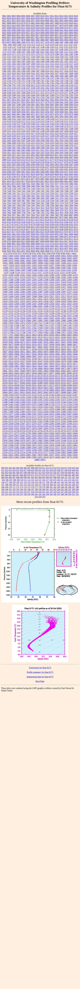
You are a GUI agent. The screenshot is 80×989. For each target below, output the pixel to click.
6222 (4, 162)
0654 (38, 33)
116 (43, 480)
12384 (75, 277)
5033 (28, 109)
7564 (38, 203)
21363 (63, 397)
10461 (11, 258)
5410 (33, 150)
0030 (38, 18)
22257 (75, 419)
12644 (16, 304)
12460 (5, 289)
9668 (47, 251)
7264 (47, 196)
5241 (66, 136)
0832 (61, 35)
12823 (51, 318)
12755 (22, 313)
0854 (47, 37)
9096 (33, 244)
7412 (57, 198)
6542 (71, 172)
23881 (46, 455)
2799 (71, 97)
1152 (61, 47)
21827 (51, 407)
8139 (76, 220)
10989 (69, 260)
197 (32, 489)
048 (25, 473)
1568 (23, 69)
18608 (69, 344)
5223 (57, 133)
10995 (22, 263)
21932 (40, 412)
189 (3, 489)
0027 (23, 18)
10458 (75, 256)
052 (40, 473)
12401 (57, 280)
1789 (4, 85)
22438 (5, 424)
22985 (28, 438)
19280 (63, 359)
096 (47, 477)
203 (55, 489)
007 (29, 468)
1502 (14, 64)
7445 (9, 200)
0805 (76, 33)
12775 (5, 316)
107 (10, 480)
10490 (57, 258)
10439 (34, 256)
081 (69, 475)
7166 (28, 191)
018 (69, 468)
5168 (57, 126)
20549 (28, 385)
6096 (66, 157)
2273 (47, 93)
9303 (66, 246)
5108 (47, 119)
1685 (66, 76)
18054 (57, 335)
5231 (18, 136)
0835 (76, 35)
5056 (47, 112)
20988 (63, 392)
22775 (16, 433)
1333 (76, 57)
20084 (57, 373)
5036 (42, 109)
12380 (51, 277)
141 (58, 482)
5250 (33, 138)
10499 (5, 260)
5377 (76, 145)
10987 (57, 260)
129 (14, 482)
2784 (4, 97)
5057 (52, 112)
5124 (37, 121)
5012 (9, 107)
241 (36, 494)
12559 (57, 294)
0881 (33, 40)
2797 (61, 97)
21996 (28, 414)
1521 (14, 66)
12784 (51, 316)
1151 (56, 47)
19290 (69, 359)
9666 (42, 251)
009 (36, 468)
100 (62, 477)
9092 (18, 244)
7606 (4, 208)
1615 (52, 71)
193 (17, 489)
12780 (28, 316)
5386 (33, 148)
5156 (76, 124)
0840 (18, 37)
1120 (56, 45)
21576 (75, 402)
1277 (42, 54)
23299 (46, 443)
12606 (22, 296)
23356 (75, 443)
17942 (75, 332)
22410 (75, 421)
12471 (34, 289)
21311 (45, 397)
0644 (76, 30)
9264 (76, 244)
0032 (47, 18)
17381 (11, 328)
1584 (23, 71)
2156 (23, 88)
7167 (33, 191)
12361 (22, 275)
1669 (76, 73)
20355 (75, 380)
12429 (34, 284)
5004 (47, 105)
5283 (9, 141)
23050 (69, 438)
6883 (52, 179)
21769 (69, 404)
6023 (14, 157)
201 (47, 489)
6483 (38, 172)
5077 (61, 114)
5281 (76, 138)
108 (14, 480)
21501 (28, 402)
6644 (76, 174)
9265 (4, 246)
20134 (40, 376)
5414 (52, 150)
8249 (66, 229)
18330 (69, 340)
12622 (40, 299)
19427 (22, 364)
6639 (52, 174)
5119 (14, 121)
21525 (46, 402)
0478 (61, 25)
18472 (11, 344)
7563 (33, 203)
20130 (28, 376)
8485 (28, 239)
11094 (11, 270)
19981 (40, 371)
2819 (38, 100)
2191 (14, 93)
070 (29, 475)
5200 (52, 131)
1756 (18, 81)
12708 (75, 306)
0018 (76, 16)
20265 (5, 380)
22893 (22, 436)
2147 (57, 85)
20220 (46, 378)
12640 (69, 301)
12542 (11, 294)
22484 (46, 424)
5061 (66, 112)
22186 (75, 416)
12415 (45, 282)
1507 (28, 64)
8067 (57, 217)
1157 (9, 49)
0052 (9, 21)
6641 (61, 174)
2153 (9, 88)
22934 (46, 436)
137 (43, 482)
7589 (18, 205)
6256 (47, 162)
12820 (34, 318)
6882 (47, 179)
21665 (16, 404)
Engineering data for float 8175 (40, 677)
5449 (4, 155)
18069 (75, 335)
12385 (5, 280)
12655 (5, 306)
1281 (61, 54)
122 (65, 480)
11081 (28, 268)
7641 (76, 208)
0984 (14, 42)
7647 (9, 210)
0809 (9, 35)
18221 (75, 337)
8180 (38, 224)
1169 (66, 49)
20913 (16, 392)
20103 (75, 373)
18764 (22, 349)
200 (43, 489)
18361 (11, 342)
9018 (71, 241)
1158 (14, 49)
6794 (4, 179)
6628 (4, 174)
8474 (71, 236)
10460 (5, 258)
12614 (69, 296)
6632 (23, 174)
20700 (28, 390)
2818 (33, 100)
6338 (52, 167)
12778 (16, 316)
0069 (14, 23)
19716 (75, 366)
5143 (47, 124)
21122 (34, 395)
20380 (22, 383)
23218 (28, 443)
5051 (28, 112)
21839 (75, 407)
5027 (76, 107)
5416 (61, 150)
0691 (57, 33)
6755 (57, 176)
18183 (69, 337)
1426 (38, 61)
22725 (11, 431)
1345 (52, 59)
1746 (47, 78)
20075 (46, 373)
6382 (57, 169)
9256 (61, 244)
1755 (14, 81)
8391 (38, 234)
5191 (9, 131)
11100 (40, 270)
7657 (28, 210)
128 (10, 482)
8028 (18, 217)
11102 (51, 270)
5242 (71, 136)
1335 (9, 59)
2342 (23, 95)
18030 (40, 335)
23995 (34, 457)
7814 (57, 212)
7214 (33, 193)
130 (17, 482)
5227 (76, 133)
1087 (61, 42)
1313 (9, 57)
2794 (47, 97)
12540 (75, 292)
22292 (40, 421)
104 (77, 477)
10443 (46, 256)
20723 (40, 390)
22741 (34, 431)
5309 (14, 143)
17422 (34, 328)
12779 (22, 316)
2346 (42, 95)
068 (21, 475)
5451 (14, 155)
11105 (68, 270)
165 (69, 485)
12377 (34, 277)
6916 (18, 181)
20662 (11, 390)
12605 (16, 296)
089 (21, 477)
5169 (61, 126)
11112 (28, 272)
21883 (63, 409)
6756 (61, 176)
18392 (46, 342)
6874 (28, 179)
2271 (38, 93)
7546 (61, 200)
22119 (28, 416)
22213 (22, 419)
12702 (63, 306)
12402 (63, 280)
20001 (57, 371)
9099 (38, 244)
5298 (38, 141)
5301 (52, 141)
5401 (14, 150)
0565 (42, 28)
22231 (40, 419)
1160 (23, 49)
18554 (34, 344)
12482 (16, 292)
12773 (69, 313)
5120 (18, 121)
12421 (5, 284)
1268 (4, 54)
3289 (23, 105)
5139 (28, 124)
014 (54, 468)
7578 (71, 203)
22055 (51, 414)
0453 (23, 25)
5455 (28, 155)
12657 (16, 306)
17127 (40, 323)
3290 (28, 105)
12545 (22, 294)
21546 (63, 402)
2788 (23, 97)
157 (40, 485)
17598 (57, 330)
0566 (47, 28)
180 (47, 487)
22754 (57, 431)
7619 (52, 208)
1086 (57, 42)
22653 (16, 428)
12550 (34, 294)
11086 (51, 268)
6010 (52, 155)
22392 (63, 421)
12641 (75, 301)
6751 (37, 176)
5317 (42, 143)
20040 (5, 373)
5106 (38, 119)
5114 (71, 119)
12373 (16, 277)
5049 (18, 112)
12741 (34, 311)
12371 (5, 277)
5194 (23, 131)
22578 (51, 426)
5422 (14, 153)
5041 (66, 109)
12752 (11, 313)
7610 (18, 208)
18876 (46, 352)
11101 (46, 270)
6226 (23, 162)
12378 (40, 277)
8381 (9, 234)
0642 (66, 30)
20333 (51, 380)
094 (40, 477)
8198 (18, 227)
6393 (76, 169)
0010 (42, 16)
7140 (23, 188)
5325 (4, 145)
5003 (42, 105)
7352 (66, 196)
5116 (4, 121)
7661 (38, 210)
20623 (46, 388)
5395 (61, 148)
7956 (42, 215)
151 (17, 485)
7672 (66, 210)
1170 (70, 49)
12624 (51, 299)
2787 (18, 97)
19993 (46, 371)
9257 (66, 244)
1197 (23, 52)
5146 (61, 124)
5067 (18, 114)
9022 (76, 241)
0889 (57, 40)
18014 (28, 335)
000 (3, 468)
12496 (57, 292)
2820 (42, 100)
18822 (75, 349)
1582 (14, 71)
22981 (22, 438)
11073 (11, 268)
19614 (28, 366)
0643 (71, 30)
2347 (47, 95)
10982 (28, 260)
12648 (40, 304)
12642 (5, 304)
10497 (75, 258)
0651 (28, 33)
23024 (40, 438)
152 (21, 485)
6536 (61, 172)
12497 (63, 292)
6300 (38, 165)
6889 (76, 179)
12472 (40, 289)
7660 (33, 210)
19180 (22, 359)
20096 (69, 373)
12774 (75, 313)
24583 (57, 457)
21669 (22, 404)
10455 (63, 256)
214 (17, 492)
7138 (14, 188)
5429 (38, 153)
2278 (71, 93)
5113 (66, 119)
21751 (57, 404)
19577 (75, 364)
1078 (47, 42)
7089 (33, 186)
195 (25, 489)
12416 (51, 282)
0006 (28, 16)
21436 (34, 400)
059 (66, 473)
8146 (23, 222)
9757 (20, 253)
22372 (57, 421)
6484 (42, 172)
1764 (57, 81)
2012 (33, 85)
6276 (57, 162)
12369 (69, 275)
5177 (23, 129)
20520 (57, 383)
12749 (69, 311)
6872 (18, 179)
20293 (34, 380)
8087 (4, 220)
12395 (34, 280)
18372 (22, 342)
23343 (69, 443)
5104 (28, 119)
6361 (38, 169)
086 (10, 477)
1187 (14, 52)
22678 (34, 428)
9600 (37, 248)
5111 (57, 119)
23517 (57, 448)
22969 (75, 436)
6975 (14, 184)
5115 (75, 119)
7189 (4, 193)
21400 (11, 400)
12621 (34, 299)
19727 (11, 368)
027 (25, 470)
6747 (18, 176)
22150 (40, 416)
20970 (51, 392)
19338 (28, 361)
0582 (4, 30)
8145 (18, 222)
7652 (23, 210)
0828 (42, 35)
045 (14, 473)
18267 (16, 340)
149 (10, 485)
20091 (63, 373)
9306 (4, 248)
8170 (76, 222)
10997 (34, 263)
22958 (69, 436)
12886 (63, 320)
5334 (47, 145)
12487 (40, 292)
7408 (52, 198)
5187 (66, 129)
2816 (23, 100)
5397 (71, 148)
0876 (14, 40)
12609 (40, 296)
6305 (61, 165)
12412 (34, 282)
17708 (11, 332)
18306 (40, 340)
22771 (11, 433)
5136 (14, 124)
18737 (69, 347)
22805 (40, 433)
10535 (11, 260)
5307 (4, 143)
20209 (40, 378)
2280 (4, 95)
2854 (57, 100)
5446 (66, 153)
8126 (47, 220)
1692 (18, 78)
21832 (57, 407)
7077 (57, 184)
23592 (28, 450)
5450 (9, 155)
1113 (24, 45)
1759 (33, 81)
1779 (33, 83)
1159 (19, 49)
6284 (18, 165)
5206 (57, 131)
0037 (66, 18)
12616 (5, 299)
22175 (63, 416)
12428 (28, 284)
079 (62, 475)
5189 (76, 129)
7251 (76, 193)
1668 (71, 73)
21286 (16, 397)
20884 (5, 392)
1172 (4, 52)
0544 (28, 28)
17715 (16, 332)
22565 (46, 426)
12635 (40, 301)
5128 (57, 121)
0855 (52, 37)
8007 (71, 215)
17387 (16, 328)
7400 (38, 198)
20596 (5, 388)
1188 (18, 52)
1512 (47, 64)
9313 (18, 248)
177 (36, 487)
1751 (71, 78)
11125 (62, 272)
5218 (37, 133)
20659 (5, 390)
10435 (16, 256)
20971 (57, 392)
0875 (9, 40)
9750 (76, 251)
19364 (57, 361)
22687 (40, 428)
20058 (34, 373)
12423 (11, 284)
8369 (57, 232)
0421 (76, 23)
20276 (22, 380)
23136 (75, 440)
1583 (18, 71)
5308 (9, 143)
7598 (47, 205)
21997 (34, 414)
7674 (71, 210)
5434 (47, 153)
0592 (28, 30)
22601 (63, 426)
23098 (51, 440)
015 (58, 468)
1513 (52, 64)
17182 (69, 323)
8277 (14, 232)
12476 (57, 289)
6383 (61, 169)
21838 (69, 407)
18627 (75, 344)
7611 (23, 208)
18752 (5, 349)
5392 (57, 148)
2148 (61, 85)
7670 (61, 210)
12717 (34, 308)
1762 (47, 81)
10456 (69, 256)
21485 (75, 400)
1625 (18, 73)
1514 (57, 64)
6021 (4, 157)
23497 (40, 448)
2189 (4, 93)
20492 (46, 383)
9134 (52, 244)
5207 (61, 131)
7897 (23, 215)
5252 (42, 138)
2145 (47, 85)
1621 (76, 71)
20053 (22, 373)
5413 (47, 150)
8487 (38, 239)
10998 (40, 263)
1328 (71, 57)
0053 (14, 21)
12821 (40, 318)
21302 (40, 397)
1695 (33, 78)
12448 (11, 287)
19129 (63, 356)
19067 (5, 356)
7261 (33, 196)
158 (43, 485)
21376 (69, 397)
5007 (61, 105)
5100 (9, 119)
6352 (71, 167)
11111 (23, 272)
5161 (23, 126)
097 (51, 477)
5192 (14, 131)
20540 (16, 385)
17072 (22, 323)
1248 (75, 52)
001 (6, 468)
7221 (57, 193)
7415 (61, 198)
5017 (33, 107)
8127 (52, 220)
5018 (37, 107)
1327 (66, 57)
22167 (51, 416)
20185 (28, 378)
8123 (37, 220)
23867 (34, 455)
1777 (23, 83)
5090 (47, 117)
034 (51, 470)
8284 (28, 232)
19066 (75, 354)
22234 (46, 419)
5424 (23, 153)
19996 (51, 371)
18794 (40, 349)
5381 (14, 148)
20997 (75, 392)
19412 (16, 364)
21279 (5, 397)
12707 (69, 306)
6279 (71, 162)
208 (73, 489)
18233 (5, 340)
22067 (69, 414)
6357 (18, 169)
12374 (22, 277)
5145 (57, 124)
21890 (75, 409)
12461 (11, 289)
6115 (28, 160)
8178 (28, 224)
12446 (75, 284)
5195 (28, 131)
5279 (66, 138)
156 (36, 485)
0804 (71, 33)
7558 (23, 203)
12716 (28, 308)
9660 (33, 251)
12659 (28, 306)
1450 (57, 61)
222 (47, 492)
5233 (28, 136)
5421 (9, 153)
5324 (76, 143)
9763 (44, 253)
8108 (18, 220)
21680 (40, 404)
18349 (5, 342)
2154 (14, 88)
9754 (10, 253)
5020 (47, 107)
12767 (46, 313)
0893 (61, 40)
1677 (33, 76)
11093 (5, 270)
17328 (57, 325)
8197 (14, 227)
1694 (28, 78)
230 (73, 492)
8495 (42, 239)
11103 (57, 270)
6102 (14, 160)
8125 (42, 220)
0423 (9, 25)
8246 (61, 229)
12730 (5, 311)
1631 (33, 73)
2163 (52, 88)
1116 (38, 45)
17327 (51, 325)
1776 (18, 83)
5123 (33, 121)
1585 (28, 71)
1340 (33, 59)
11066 (5, 268)
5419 (76, 150)
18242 (11, 340)
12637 (51, 301)
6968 (76, 181)
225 (58, 492)
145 (73, 482)
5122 (28, 121)
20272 (16, 380)
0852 (38, 37)
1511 (42, 64)
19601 (16, 366)
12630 (11, 301)
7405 (47, 198)
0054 (18, 21)
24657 (63, 457)
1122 (66, 45)
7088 (28, 186)
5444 (57, 153)
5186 (61, 129)
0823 (28, 35)
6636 (38, 174)
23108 (63, 440)
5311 (23, 143)
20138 (63, 376)
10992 (11, 263)
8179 (33, 224)
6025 (23, 157)
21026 (5, 395)
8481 (14, 239)
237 (21, 494)
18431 (63, 342)
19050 (51, 354)
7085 (18, 186)
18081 (5, 337)
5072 (38, 114)
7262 (38, 196)
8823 (23, 241)
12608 (34, 296)
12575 (69, 294)
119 (54, 480)
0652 (33, 33)
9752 (5, 253)
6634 (33, 174)
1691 (14, 78)
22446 (16, 424)
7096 (52, 186)
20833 (63, 390)
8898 (42, 241)
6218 (66, 160)
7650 (18, 210)
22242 (51, 419)
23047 (57, 438)
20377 (16, 383)
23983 (28, 457)
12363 (34, 275)
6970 (4, 184)
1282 (66, 54)
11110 (17, 272)
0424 (14, 25)
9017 (66, 241)
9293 (38, 246)
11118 (45, 272)
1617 (61, 71)
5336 (52, 145)
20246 (69, 378)
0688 (42, 33)
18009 (16, 335)
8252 (71, 229)
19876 (75, 368)
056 (55, 473)
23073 (34, 440)
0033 (52, 18)
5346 (66, 145)
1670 (4, 76)
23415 (40, 445)
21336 (51, 397)
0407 (52, 23)
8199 (23, 227)
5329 (23, 145)
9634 (61, 248)
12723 (45, 308)
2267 (18, 93)
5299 (42, 141)
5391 (52, 148)
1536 (57, 66)
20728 (46, 390)
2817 (28, 100)
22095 (16, 416)
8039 (23, 217)
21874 (46, 409)
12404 (69, 280)
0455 (33, 25)
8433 (9, 236)
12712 (16, 308)
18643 (11, 347)
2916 (14, 102)
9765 (53, 253)
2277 (66, 93)
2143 (38, 85)
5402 (18, 150)
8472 (66, 236)
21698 (46, 404)
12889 (75, 320)
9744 (66, 251)
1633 (42, 73)
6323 (18, 167)
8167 (71, 222)
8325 (42, 232)
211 (6, 492)
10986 (51, 260)
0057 (33, 21)
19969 (22, 371)
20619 (34, 388)
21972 (75, 412)
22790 (28, 433)
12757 (28, 313)
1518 (76, 64)
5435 (52, 153)
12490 (46, 292)
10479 (40, 258)
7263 (42, 196)
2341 (18, 95)
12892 (5, 323)
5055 (42, 112)
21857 (22, 409)
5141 (38, 124)
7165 (23, 191)
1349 (71, 59)
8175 (18, 224)
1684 (61, 76)
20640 (69, 388)
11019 (17, 265)
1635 (52, 73)
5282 (4, 141)
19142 (75, 356)
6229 (38, 162)
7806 (52, 212)
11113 (34, 272)
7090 (38, 186)
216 (25, 492)
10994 (17, 263)
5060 (61, 112)
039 (69, 470)
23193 (22, 443)
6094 (57, 157)
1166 (52, 49)
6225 (18, 162)
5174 (9, 129)
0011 (47, 16)
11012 (69, 263)
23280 (34, 443)
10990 (75, 260)
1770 (9, 83)
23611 (63, 450)
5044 (71, 109)
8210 (71, 227)
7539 (52, 200)
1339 (28, 59)
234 (10, 494)
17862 (46, 332)
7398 (33, 198)
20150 (5, 378)
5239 (57, 136)
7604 (71, 205)
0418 (61, 23)
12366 (51, 275)
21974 (5, 414)
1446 (42, 61)
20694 (22, 390)
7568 (47, 203)
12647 (34, 304)
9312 (14, 248)
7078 (61, 184)
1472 (76, 61)
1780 (38, 83)
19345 (34, 361)
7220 (52, 193)
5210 (76, 131)
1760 (38, 81)
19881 (5, 371)
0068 (9, 23)
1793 (18, 85)
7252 (4, 196)
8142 (4, 222)
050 (32, 473)
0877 (18, 40)
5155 (71, 124)
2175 (33, 90)
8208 (61, 227)
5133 (76, 121)
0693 (66, 33)
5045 (76, 109)
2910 (61, 100)
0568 (57, 28)
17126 (34, 323)
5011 (4, 107)
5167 (52, 126)
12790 (5, 318)
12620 (28, 299)
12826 (69, 318)
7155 (61, 188)
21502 (34, 402)
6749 (28, 176)
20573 (51, 385)
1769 (4, 83)
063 (3, 475)
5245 (9, 138)
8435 (14, 236)
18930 (69, 352)
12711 (10, 308)
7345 (57, 196)
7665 (47, 210)
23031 (46, 438)
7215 (37, 193)
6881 (42, 179)
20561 (34, 385)
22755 (63, 431)
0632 (47, 30)
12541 (5, 294)
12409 (16, 282)
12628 (75, 299)
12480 (5, 292)
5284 (14, 141)
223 (51, 492)
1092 (10, 45)
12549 (28, 294)
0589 (18, 30)
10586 (16, 260)
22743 (40, 431)
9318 (28, 248)
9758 (25, 253)
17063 (16, 323)
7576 (66, 203)
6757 (66, 176)
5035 (38, 109)
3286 (9, 105)
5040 (61, 109)
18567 (46, 344)
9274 (14, 246)
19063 (63, 354)
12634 (34, 301)
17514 (16, 330)
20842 (69, 390)
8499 (57, 239)
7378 (4, 198)
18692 (40, 347)
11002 (46, 263)
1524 (28, 66)
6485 (47, 172)
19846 (57, 368)
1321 (42, 57)
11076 (22, 268)
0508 (9, 28)
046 (17, 473)
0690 (52, 33)
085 (6, 477)
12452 (34, 287)
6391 (66, 169)
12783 (46, 316)
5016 (28, 107)
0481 (71, 25)
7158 (76, 188)
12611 (51, 296)
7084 (14, 186)
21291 (22, 397)
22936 (51, 436)
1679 (42, 76)
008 (32, 468)
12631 (16, 301)
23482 (16, 448)
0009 (38, 16)
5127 (52, 121)
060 (69, 473)
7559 (28, 203)
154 (29, 485)
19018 (34, 354)
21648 (5, 404)
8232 (47, 229)
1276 (38, 54)
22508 (69, 424)
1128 (19, 47)
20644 (75, 388)
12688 (34, 306)
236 (17, 494)
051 (36, 473)
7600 (57, 205)
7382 (14, 198)
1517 (71, 64)
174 (25, 487)
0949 (71, 40)
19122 (57, 356)
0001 (4, 16)
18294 (28, 340)
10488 (51, 258)
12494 (51, 292)
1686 (71, 76)
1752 (76, 78)
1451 (61, 61)
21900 (11, 412)
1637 (57, 73)
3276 (38, 102)
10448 (51, 256)
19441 (28, 364)
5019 (42, 107)
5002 (38, 105)
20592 (75, 385)
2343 (28, 95)
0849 (28, 37)
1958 (28, 85)
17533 (22, 330)
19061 (57, 354)
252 (77, 494)
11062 (63, 265)
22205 (11, 419)
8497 (47, 239)
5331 (33, 145)
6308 (76, 165)
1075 (33, 42)
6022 (9, 157)
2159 (38, 88)
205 (62, 489)
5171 (71, 126)
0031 (42, 18)
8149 (28, 222)
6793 (76, 176)
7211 (18, 193)
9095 (28, 244)
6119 (37, 160)
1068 (23, 42)
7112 (76, 186)
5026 (71, 107)
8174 (14, 224)
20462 (34, 383)
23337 (63, 443)
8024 (14, 217)
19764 (34, 368)
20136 (51, 376)
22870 (11, 436)
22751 (51, 431)
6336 (42, 167)
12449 (16, 287)
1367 (33, 61)
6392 (71, 169)
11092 (74, 268)
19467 (46, 364)
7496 (33, 200)
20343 (63, 380)
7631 (66, 208)
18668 (28, 347)
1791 (14, 85)
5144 (52, 124)
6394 (4, 172)
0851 (33, 37)
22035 (40, 414)
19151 (5, 359)
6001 (33, 155)
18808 (51, 349)
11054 (40, 265)
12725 (57, 308)
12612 (57, 296)
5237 (47, 136)
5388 (38, 148)
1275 (33, 54)
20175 (22, 378)
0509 (14, 28)
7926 (33, 215)
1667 (66, 73)
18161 (57, 337)
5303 (61, 141)
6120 (42, 160)
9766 (58, 253)
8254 (4, 232)
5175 (14, 129)
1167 (56, 49)
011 (43, 468)
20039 (75, 371)
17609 (63, 330)
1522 (18, 66)
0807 (4, 35)
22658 (22, 428)
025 (17, 470)
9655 (18, 251)
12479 (75, 289)
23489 (28, 448)
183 (58, 487)
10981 (22, 260)
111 (25, 480)
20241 (63, 378)
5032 (23, 109)
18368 (16, 342)
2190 (9, 93)
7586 (9, 205)
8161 (42, 222)
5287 (23, 141)
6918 (28, 181)
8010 (4, 217)
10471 (34, 258)
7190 (9, 193)
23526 (63, 448)
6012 (61, 155)
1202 (47, 52)
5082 (9, 117)
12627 (69, 299)
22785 (22, 433)
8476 (76, 236)
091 (29, 477)
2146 (52, 85)
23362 (5, 445)
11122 (56, 272)
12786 (63, 316)
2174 (28, 90)
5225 (66, 133)
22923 (40, 436)
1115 (33, 45)
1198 (28, 52)
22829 (57, 433)
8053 (42, 217)
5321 (61, 143)
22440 (11, 424)
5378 (4, 148)
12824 (57, 318)
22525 (11, 426)
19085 (22, 356)
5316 (37, 143)
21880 (57, 409)
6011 (57, 155)
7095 (47, 186)
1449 (52, 61)
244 (47, 494)
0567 (52, 28)
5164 (38, 126)
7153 (52, 188)
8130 (61, 220)
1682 (52, 76)
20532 (5, 385)
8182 (42, 224)
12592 (75, 294)
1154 (70, 47)
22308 (46, 421)
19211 (40, 359)
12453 (40, 287)
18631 (5, 347)
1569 (28, 69)
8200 (28, 227)
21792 (5, 407)
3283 (71, 102)
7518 (42, 200)
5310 (18, 143)
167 (77, 485)
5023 (57, 107)
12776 (11, 316)
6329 (28, 167)
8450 (33, 236)
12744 (46, 311)
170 (10, 487)
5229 (9, 136)
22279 (28, 421)
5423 (18, 153)
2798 (66, 97)
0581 (76, 28)
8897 (38, 241)
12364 (40, 275)
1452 (66, 61)
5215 (23, 133)
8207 (57, 227)
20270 (11, 380)
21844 (5, 409)
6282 (9, 165)
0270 (23, 23)
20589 (69, 385)
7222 (61, 193)
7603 (66, 205)
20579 (57, 385)
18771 (28, 349)
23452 (63, 445)
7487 (28, 200)
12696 (46, 306)
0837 (9, 37)
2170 (9, 90)
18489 (16, 344)
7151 (42, 188)
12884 (51, 320)
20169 (16, 378)
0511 (23, 28)
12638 (57, 301)
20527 (69, 383)
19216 (45, 359)
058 (62, 473)
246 (55, 494)
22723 (75, 428)
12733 (11, 311)
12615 (75, 296)
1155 (75, 47)
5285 (18, 141)
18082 (11, 337)
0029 (33, 18)
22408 (69, 421)
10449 (57, 256)
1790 (9, 85)
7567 (42, 203)
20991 (69, 392)
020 (77, 468)
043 (6, 473)
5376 (71, 145)
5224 (61, 133)
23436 (51, 445)
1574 (52, 69)
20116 (22, 376)
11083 (34, 268)
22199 (5, 419)
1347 (61, 59)
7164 (18, 191)
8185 (57, 224)
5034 (33, 109)
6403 (28, 172)
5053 (38, 112)
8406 (71, 234)
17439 (57, 328)
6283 (14, 165)
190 (6, 489)
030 (36, 470)
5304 (66, 141)
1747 (52, 78)
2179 (47, 90)
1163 (38, 49)
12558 (51, 294)
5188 (71, 129)
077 (55, 475)
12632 (22, 301)
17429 (46, 328)
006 (25, 468)
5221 (47, 133)
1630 (28, 73)
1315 (18, 57)
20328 (40, 380)
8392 (42, 234)
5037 (47, 109)
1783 (52, 83)
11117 (39, 272)
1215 (66, 52)
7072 (47, 184)
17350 (75, 325)
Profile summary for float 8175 (40, 672)
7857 (14, 215)
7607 (9, 208)
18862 (34, 352)
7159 (4, 191)
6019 (71, 155)
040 (73, 470)
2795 (52, 97)
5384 (23, 148)
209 (77, 489)
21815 (34, 407)
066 (14, 475)
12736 (22, 311)
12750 (75, 311)
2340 (14, 95)
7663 (42, 210)
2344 (33, 95)
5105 (33, 119)
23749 (34, 452)
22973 (16, 438)
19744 (16, 368)
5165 (42, 126)
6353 (76, 167)
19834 (46, 368)
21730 (51, 404)
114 (36, 480)
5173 (4, 129)
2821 (47, 100)
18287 (22, 340)
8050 (33, 217)
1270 (9, 54)
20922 (22, 392)
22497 (63, 424)
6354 (4, 169)
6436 (33, 172)
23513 (51, 448)
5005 (52, 105)
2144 (42, 85)
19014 (22, 354)
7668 (57, 210)
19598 (11, 366)
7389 (23, 198)
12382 (63, 277)
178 (40, 487)
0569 (61, 28)
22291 (34, 421)
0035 (61, 18)
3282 (66, 102)
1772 (14, 83)
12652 (63, 304)
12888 (69, 320)
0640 (57, 30)
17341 (69, 325)
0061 (52, 21)
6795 (9, 179)
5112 (61, 119)
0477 (57, 25)
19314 (11, 361)
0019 (4, 18)
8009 (76, 215)
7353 (71, 196)
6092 (47, 157)
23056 (5, 440)
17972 (11, 335)
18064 (63, 335)
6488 (57, 172)
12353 (5, 275)
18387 (40, 342)
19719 (5, 368)
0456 (38, 25)
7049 (23, 184)
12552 (46, 294)
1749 (61, 78)
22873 (16, 436)
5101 (14, 119)
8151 (33, 222)
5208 (66, 131)
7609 (14, 208)
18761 (16, 349)
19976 (34, 371)
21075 (17, 395)
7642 (4, 210)
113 (32, 480)
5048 (14, 112)
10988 (63, 260)
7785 (42, 212)
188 (77, 487)
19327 (22, 361)
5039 (57, 109)
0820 (14, 35)
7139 (18, 188)
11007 (57, 263)
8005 (66, 215)
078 (58, 475)
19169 (11, 359)
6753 (47, 176)
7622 (61, 208)
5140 (33, 124)
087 (14, 477)
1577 (66, 69)
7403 (42, 198)
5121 (23, 121)
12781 (34, 316)
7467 (23, 200)
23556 (11, 450)
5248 (23, 138)
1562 (71, 66)
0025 (18, 18)
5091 (52, 117)
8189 (66, 224)
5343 (57, 145)
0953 (76, 40)
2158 (33, 88)
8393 (47, 234)
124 (73, 480)
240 (32, 494)
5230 (14, 136)
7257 (18, 196)
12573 (63, 294)
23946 (5, 457)
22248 (63, 419)
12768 (51, 313)
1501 (9, 64)
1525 (33, 66)
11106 (74, 270)
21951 (57, 412)
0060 (47, 21)
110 (21, 480)
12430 (40, 284)
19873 (63, 368)
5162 (28, 126)
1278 (47, 54)
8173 (9, 224)
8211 (76, 227)
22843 (69, 433)
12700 (51, 306)
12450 (22, 287)
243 (43, 494)
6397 (14, 172)
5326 (9, 145)
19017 (28, 354)
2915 (9, 102)
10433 (5, 256)
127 (6, 482)
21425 (22, 400)
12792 (16, 318)
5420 (4, 153)
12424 (16, 284)
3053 (23, 102)
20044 (16, 373)
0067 (4, 23)
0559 (33, 28)
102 (69, 477)
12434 (57, 284)
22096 (22, 416)
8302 (38, 232)
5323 (71, 143)
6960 (61, 181)
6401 (23, 172)
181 (51, 487)
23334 (57, 443)
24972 (43, 460)
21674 (28, 404)
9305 (76, 246)
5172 (76, 126)
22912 (28, 436)
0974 (4, 42)
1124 (75, 45)
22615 (69, 426)
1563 (76, 66)
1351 (4, 61)
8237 (52, 229)
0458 (47, 25)
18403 (51, 342)
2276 (61, 93)
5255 (52, 138)
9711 (52, 251)
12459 (75, 287)
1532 (42, 66)
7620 (57, 208)
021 (3, 470)
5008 (66, 105)
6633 (28, 174)
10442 (40, 256)
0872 (71, 37)
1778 (28, 83)
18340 (75, 340)
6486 (52, 172)
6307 (71, 165)
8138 (71, 220)
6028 (38, 157)
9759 (29, 253)
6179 (56, 160)
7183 (52, 191)
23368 (11, 445)
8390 (33, 234)
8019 (9, 217)
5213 (14, 133)
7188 (76, 191)
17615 (69, 330)
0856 (57, 37)
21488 (5, 402)
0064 (66, 21)
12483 (22, 292)
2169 (4, 90)
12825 (63, 318)
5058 (57, 112)
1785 (61, 83)
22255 (69, 419)
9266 (9, 246)
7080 (71, 184)
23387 (16, 445)
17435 (51, 328)
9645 (76, 248)
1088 (66, 42)
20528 (75, 383)
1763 (52, 81)
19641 (46, 366)
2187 (71, 90)
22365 (51, 421)
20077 (51, 373)
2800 (76, 97)
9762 (39, 253)
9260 (71, 244)
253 (36, 497)
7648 (14, 210)
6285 (23, 165)
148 (6, 485)
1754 (9, 81)
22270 (11, 421)
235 (14, 494)
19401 (5, 364)
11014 (74, 263)
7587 (14, 205)
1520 (9, 66)
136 (40, 482)
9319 (33, 248)
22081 (5, 416)
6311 (14, 167)
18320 (51, 340)
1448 (47, 61)
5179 (33, 129)
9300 (52, 246)
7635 (71, 208)
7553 (9, 203)
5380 (9, 148)
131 (21, 482)
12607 (28, 296)
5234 (33, 136)
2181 (57, 90)
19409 (11, 364)
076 (51, 475)
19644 (51, 366)
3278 (47, 102)
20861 (75, 390)
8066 (52, 217)
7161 (14, 191)
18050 (51, 335)
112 (29, 480)
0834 (71, 35)
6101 (9, 160)
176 (32, 487)
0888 (52, 40)
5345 (61, 145)
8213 (9, 229)
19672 (57, 366)
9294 (42, 246)
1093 (14, 45)
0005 (23, 16)
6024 (18, 157)
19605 (22, 366)
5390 (47, 148)
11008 (63, 263)
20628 (57, 388)
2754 (61, 95)
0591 (23, 30)
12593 (5, 296)
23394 (22, 445)
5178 (28, 129)
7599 (52, 205)
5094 (66, 117)
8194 (4, 227)
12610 (46, 296)
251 (73, 494)
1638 (61, 73)
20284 (28, 380)
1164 (42, 49)
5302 (57, 141)
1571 (38, 69)
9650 (9, 251)
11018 (11, 265)
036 (58, 470)
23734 (22, 452)
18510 (22, 344)
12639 (63, 301)
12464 (22, 289)
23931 (57, 455)
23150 (5, 443)
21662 (11, 404)
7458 (18, 200)
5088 (38, 117)
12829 (11, 320)
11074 (17, 268)
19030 (40, 354)
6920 (38, 181)
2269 (28, 93)
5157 (4, 126)
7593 (23, 205)
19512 (57, 364)
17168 (57, 323)
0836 (4, 37)
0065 (71, 21)
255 (43, 497)
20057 (28, 373)
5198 (42, 131)
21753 (63, 404)
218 (32, 492)
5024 (61, 107)
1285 (71, 54)
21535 (57, 402)
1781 (42, 83)
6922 (47, 181)
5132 (71, 121)
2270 (33, 93)
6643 (71, 174)
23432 (46, 445)
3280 (57, 102)
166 (73, 485)
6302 (47, 165)
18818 (57, 349)
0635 (52, 30)
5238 (52, 136)
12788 (75, 316)
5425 (28, 153)
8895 (33, 241)
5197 (38, 131)
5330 (28, 145)
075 (47, 475)
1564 (4, 69)
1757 (23, 81)
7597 (42, 205)
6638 (47, 174)
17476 (5, 330)
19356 (46, 361)
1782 (47, 83)
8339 (47, 232)
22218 (28, 419)
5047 (9, 112)
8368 (52, 232)
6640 (57, 174)
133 (29, 482)
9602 (42, 248)
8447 (28, 236)
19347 (40, 361)
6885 (61, 179)
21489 (11, 402)
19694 (63, 366)
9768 (63, 253)
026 (21, 470)
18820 (63, 349)
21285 (11, 397)
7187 (71, 191)
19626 (40, 366)
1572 (42, 69)
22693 (46, 428)
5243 (76, 136)
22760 (75, 431)
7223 (66, 193)
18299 (34, 340)
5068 (23, 114)
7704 (28, 212)
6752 (42, 176)
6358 (23, 169)
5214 (18, 133)
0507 (4, 28)
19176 (16, 359)
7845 (76, 212)
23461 (75, 445)
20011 (69, 371)
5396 (66, 148)
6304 (57, 165)
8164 (57, 222)
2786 (14, 97)
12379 (46, 277)
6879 (38, 179)
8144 (14, 222)
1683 (57, 76)
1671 (9, 76)
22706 (57, 428)
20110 (16, 376)
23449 (57, 445)
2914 (4, 102)
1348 (66, 59)
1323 (52, 57)
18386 (34, 342)
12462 (16, 289)
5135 (9, 124)
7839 (71, 212)
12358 (11, 275)
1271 (14, 54)
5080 (76, 114)
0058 (38, 21)
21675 (34, 404)
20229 (57, 378)
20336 (57, 380)
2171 (14, 90)
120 (58, 480)
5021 (52, 107)
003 (14, 468)
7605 (76, 205)
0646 (9, 33)
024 (14, 470)
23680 (75, 450)
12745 (51, 311)
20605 (22, 388)
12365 (46, 275)
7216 (42, 193)
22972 (11, 438)
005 (21, 468)
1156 (5, 49)
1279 (52, 54)
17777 (34, 332)
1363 (14, 61)
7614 (37, 208)
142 (62, 482)
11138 (68, 272)
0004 (18, 16)
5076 (57, 114)
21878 (51, 409)
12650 (51, 304)
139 (51, 482)
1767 (71, 81)
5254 (47, 138)
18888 (51, 352)
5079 (71, 114)
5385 (28, 148)
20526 (63, 383)
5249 (28, 138)
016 (62, 468)
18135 (51, 337)
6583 (76, 172)
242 (40, 494)
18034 (46, 335)
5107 (42, 119)
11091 (68, 268)
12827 (75, 318)
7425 (71, 198)
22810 (46, 433)
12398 (46, 280)
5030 (14, 109)
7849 (4, 215)
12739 (28, 311)
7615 (42, 208)
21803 (11, 407)
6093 (52, 157)
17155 (51, 323)
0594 (38, 30)
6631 (18, 174)
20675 (16, 390)
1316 (23, 57)
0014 (61, 16)
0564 (37, 28)
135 (36, 482)
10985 (46, 260)
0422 (4, 25)
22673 (28, 428)
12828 (5, 320)
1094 (19, 45)
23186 (16, 443)
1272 (18, 54)
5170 (66, 126)
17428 (40, 328)
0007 (33, 16)
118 (50, 480)
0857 (61, 37)
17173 (63, 323)
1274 (28, 54)
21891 (5, 412)
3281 (61, 102)
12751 (5, 313)
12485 (34, 292)
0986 (18, 42)
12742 (40, 311)
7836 (66, 212)
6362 (42, 169)
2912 (71, 100)
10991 (5, 263)
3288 (18, 105)
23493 (34, 448)
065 (10, 475)
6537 (66, 172)
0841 (23, 37)
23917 (51, 455)
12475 (51, 289)
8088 (9, 220)
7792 (47, 212)
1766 (66, 81)
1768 (76, 81)
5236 (42, 136)
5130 (61, 121)
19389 (69, 361)
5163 (33, 126)
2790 (33, 97)
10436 (22, 256)
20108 (5, 376)
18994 (11, 354)
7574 (61, 203)
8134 (66, 220)
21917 (34, 412)
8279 (18, 232)
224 (54, 492)
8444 (23, 236)
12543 (16, 294)
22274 (16, 421)
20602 (11, 388)
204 (58, 489)
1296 (76, 54)
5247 (18, 138)
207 (69, 489)
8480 (9, 239)
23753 (40, 452)
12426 (22, 284)
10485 (46, 258)
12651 (57, 304)
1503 (18, 64)
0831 (57, 35)
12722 (40, 308)
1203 (51, 52)
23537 (75, 448)
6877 (33, 179)
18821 (69, 349)
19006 (16, 354)
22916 (34, 436)
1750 (66, 78)
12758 (34, 313)
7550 (76, 200)
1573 (47, 69)
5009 (71, 105)
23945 (75, 455)
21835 (63, 407)
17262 (11, 325)
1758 (28, 81)
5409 (28, 150)
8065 (47, 217)
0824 (33, 35)
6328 (23, 167)
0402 (33, 23)
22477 (40, 424)
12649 (46, 304)
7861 (18, 215)
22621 (75, 426)
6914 (9, 181)
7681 (76, 210)
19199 (34, 359)
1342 (42, 59)
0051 (4, 21)
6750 (33, 176)
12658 (22, 306)
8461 (47, 236)
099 (58, 477)
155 (32, 485)
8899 (47, 241)
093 (36, 477)
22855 (5, 436)
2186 (66, 90)
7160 (9, 191)
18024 (34, 335)
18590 (51, 344)
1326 (61, 57)
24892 (37, 460)
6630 (14, 174)
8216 (23, 229)
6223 (9, 162)
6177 (52, 160)
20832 (57, 390)
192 (14, 489)
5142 (42, 124)
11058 (57, 265)
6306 (66, 165)
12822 (46, 318)
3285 (4, 105)
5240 (61, 136)
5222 (52, 133)
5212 (9, 133)
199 (40, 489)
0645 (4, 33)
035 (55, 470)
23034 (51, 438)
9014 (61, 241)
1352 (9, 61)
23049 (63, 438)
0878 (23, 40)
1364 (18, 61)
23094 (46, 440)
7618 (47, 208)
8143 (9, 222)
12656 (11, 306)
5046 (4, 112)
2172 (18, 90)
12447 (5, 287)
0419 (66, 23)
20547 (22, 385)
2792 (42, 97)
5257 (57, 138)
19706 (69, 366)
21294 (28, 397)
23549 (5, 450)
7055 (28, 184)
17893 (51, 332)
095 (43, 477)
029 (32, 470)
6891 (4, 181)
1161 (28, 49)
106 (7, 480)
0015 (66, 16)
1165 (47, 49)
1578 (71, 69)
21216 (63, 395)
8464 (52, 236)
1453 (71, 61)
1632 (38, 73)
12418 (63, 282)
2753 (57, 95)
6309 (4, 167)
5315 (33, 143)
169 (6, 487)
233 (6, 494)
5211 (4, 133)
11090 (63, 268)
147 (3, 485)
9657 (23, 251)
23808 (69, 452)
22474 (34, 424)
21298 (34, 397)
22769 (5, 433)
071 (32, 475)
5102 (19, 119)
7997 (61, 215)
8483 (23, 239)
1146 (33, 47)
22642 (11, 428)
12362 (28, 275)
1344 (47, 59)
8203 (38, 227)
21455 (46, 400)
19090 (28, 356)
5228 (4, 136)
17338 (63, 325)
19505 (51, 364)
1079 (52, 42)
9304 (71, 246)
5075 (52, 114)
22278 (22, 421)
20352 (69, 380)
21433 (28, 400)
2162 (47, 88)
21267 (74, 395)
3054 (28, 102)
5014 (18, 107)
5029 (9, 109)
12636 (46, 301)
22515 (75, 424)
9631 (52, 248)
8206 (52, 227)
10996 (28, 263)
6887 (66, 179)
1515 (61, 64)
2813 (9, 100)
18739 (75, 347)
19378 (63, 361)
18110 (40, 337)
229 (69, 492)
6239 (42, 162)
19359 (51, 361)
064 (6, 475)
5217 (33, 133)
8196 (9, 227)
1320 (38, 57)
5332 (38, 145)
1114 (29, 45)
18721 (57, 347)
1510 (38, 64)
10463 (16, 258)
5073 (42, 114)
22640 (5, 428)
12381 (57, 277)
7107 (71, 186)
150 (14, 485)
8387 (28, 234)
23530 (69, 448)
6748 (23, 176)
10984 (40, 260)
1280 (57, 54)
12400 (51, 280)
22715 (63, 428)
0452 (18, 25)
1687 (76, 76)
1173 (9, 52)
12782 (40, 316)
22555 (34, 426)
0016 (71, 16)
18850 (16, 352)
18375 (28, 342)
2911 (66, 100)
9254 (57, 244)
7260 (28, 196)
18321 (57, 340)
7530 (47, 200)
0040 (71, 18)
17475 (75, 328)
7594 (28, 205)
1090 (76, 42)
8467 (57, 236)
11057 (51, 265)
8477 (4, 239)
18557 (40, 344)
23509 (46, 448)
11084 (40, 268)
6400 (18, 172)
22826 (51, 433)
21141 (39, 395)
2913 (76, 100)
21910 (28, 412)
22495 (51, 424)
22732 (22, 431)
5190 (4, 131)
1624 (14, 73)
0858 (66, 37)
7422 (66, 198)
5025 (66, 107)
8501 (61, 239)
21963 (69, 412)
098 (55, 477)
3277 (42, 102)
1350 (76, 59)
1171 (75, 49)
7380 (9, 198)
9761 (34, 253)
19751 (28, 368)
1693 (23, 78)
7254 (14, 196)
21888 (69, 409)
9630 (47, 248)
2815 (18, 100)
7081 (76, 184)
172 (17, 487)
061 (73, 473)
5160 (18, 126)
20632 (63, 388)
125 (76, 480)
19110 (45, 356)
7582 (76, 203)
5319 (52, 143)
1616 (57, 71)
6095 (61, 157)
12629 (5, 301)
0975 (9, 42)
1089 (71, 42)
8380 (4, 234)
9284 (23, 246)
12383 (69, 277)
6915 (14, 181)
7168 (38, 191)
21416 (16, 400)
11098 (28, 270)
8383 (18, 234)
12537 (69, 292)
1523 (23, 66)
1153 (66, 47)
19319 (16, 361)
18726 (63, 347)
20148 (75, 376)
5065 (9, 114)
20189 (34, 378)
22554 (28, 426)
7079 (66, 184)
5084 (18, 117)
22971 (5, 438)
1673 (18, 76)
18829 (11, 352)
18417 (57, 342)
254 (40, 497)
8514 (76, 239)
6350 (66, 167)
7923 (28, 215)
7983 (57, 215)
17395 (22, 328)
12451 (28, 287)
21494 (16, 402)
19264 (57, 359)
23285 (40, 443)
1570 (33, 69)
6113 (23, 160)
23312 (51, 443)
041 (77, 470)
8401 (66, 234)
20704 (34, 390)
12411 (28, 282)
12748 (63, 311)
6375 (47, 169)
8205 (47, 227)
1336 (14, 59)
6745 (9, 176)
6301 (42, 165)
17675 (5, 332)
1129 (23, 47)
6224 (14, 162)
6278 (66, 162)
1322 (47, 57)
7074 (52, 184)
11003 (51, 263)
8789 (4, 241)
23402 (28, 445)
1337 (18, 59)
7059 (33, 184)
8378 (76, 232)
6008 (47, 155)
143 (66, 482)
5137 (18, 124)
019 (73, 468)
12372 (11, 277)
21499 (22, 402)
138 (47, 482)
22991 (34, 438)
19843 (51, 368)
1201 (42, 52)
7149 (33, 188)
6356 (14, 169)
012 (47, 468)
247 (58, 494)
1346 (57, 59)
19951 (16, 371)
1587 (38, 71)
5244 (4, 138)
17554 (46, 330)
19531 (63, 364)
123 (69, 480)
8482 (18, 239)
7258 (23, 196)
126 (3, 482)
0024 (14, 18)
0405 (42, 23)
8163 (52, 222)
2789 (28, 97)
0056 (28, 21)
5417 (66, 150)
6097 (71, 157)
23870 (40, 455)
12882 (40, 320)
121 (61, 480)
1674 (23, 76)
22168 (57, 416)
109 (18, 480)
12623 (46, 299)
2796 (57, 97)
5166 (47, 126)
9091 (14, 244)
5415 (57, 150)
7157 (71, 188)
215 (21, 492)
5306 (76, 141)
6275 (52, 162)
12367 (57, 275)
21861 (28, 409)
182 (55, 487)
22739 (28, 431)
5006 (57, 105)
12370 (75, 275)
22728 (16, 431)
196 (29, 489)
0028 (28, 18)
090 (25, 477)
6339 (57, 167)
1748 (57, 78)
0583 (9, 30)
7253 (9, 196)
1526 (38, 66)
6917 (23, 181)
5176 (18, 129)
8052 (38, 217)
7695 (9, 212)
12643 (11, 304)
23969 (22, 457)
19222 (51, 359)
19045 (46, 354)
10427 (68, 253)
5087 (33, 117)
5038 (52, 109)
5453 (23, 155)
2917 (18, 102)
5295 (33, 141)
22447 (22, 424)
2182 (61, 90)
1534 (47, 66)
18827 (5, 352)
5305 (71, 141)
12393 (28, 280)
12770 (63, 313)
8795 (9, 241)
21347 (57, 397)
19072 (11, 356)
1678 (38, 76)
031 (40, 470)
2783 (76, 95)
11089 (57, 268)
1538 (66, 66)
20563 (40, 385)
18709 (51, 347)
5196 (33, 131)
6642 (66, 174)
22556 (40, 426)
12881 (34, 320)
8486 (33, 239)
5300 (47, 141)
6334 (33, 167)
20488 (40, 383)
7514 (38, 200)
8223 (38, 229)
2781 (66, 95)
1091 (5, 45)
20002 (63, 371)
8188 (61, 224)
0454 (28, 25)
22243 (57, 419)
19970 (28, 371)
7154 (57, 188)
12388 (16, 280)
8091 (14, 220)
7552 (4, 203)
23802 (63, 452)
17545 (34, 330)
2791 (38, 97)
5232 (23, 136)
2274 (52, 93)
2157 (28, 88)
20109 (11, 376)
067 (17, 475)
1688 (4, 78)
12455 (51, 287)
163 (62, 485)
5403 (23, 150)
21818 (40, 407)
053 (43, 473)
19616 (34, 366)
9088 (9, 244)
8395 (57, 234)
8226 (42, 229)
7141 (28, 188)
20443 (28, 383)
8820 (18, 241)
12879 (22, 320)
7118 (4, 188)
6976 (18, 184)
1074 (28, 42)
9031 (4, 244)
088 (17, 477)
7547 (66, 200)
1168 (61, 49)
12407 (5, 282)
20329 (46, 380)
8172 (4, 224)
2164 (57, 88)
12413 (40, 282)
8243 (57, 229)
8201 (33, 227)
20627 (51, 388)
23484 (22, 448)
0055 (23, 21)
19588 (5, 366)
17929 (69, 332)
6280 (76, 162)
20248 (75, 378)
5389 (42, 148)
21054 (11, 395)
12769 (57, 313)
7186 (66, 191)
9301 (57, 246)
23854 (22, 455)
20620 (40, 388)
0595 (42, 30)
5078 (66, 114)
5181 (42, 129)
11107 (6, 272)
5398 (76, 148)
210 (3, 492)
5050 (23, 112)
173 (21, 487)
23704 (5, 452)
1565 (9, 69)
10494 (63, 258)
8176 (23, 224)
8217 (28, 229)
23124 (69, 440)
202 (51, 489)
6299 (33, 165)
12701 (57, 306)
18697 (46, 347)
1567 (18, 69)
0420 (71, 23)
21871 (40, 409)
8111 (23, 220)
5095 (71, 117)
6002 (38, 155)
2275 (57, 93)
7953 (38, 215)
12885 (57, 320)
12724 (51, 308)
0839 (14, 37)
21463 (51, 400)
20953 (40, 392)
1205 (61, 52)
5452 (18, 155)
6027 (33, 157)
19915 (11, 371)
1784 (57, 83)
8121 (33, 220)
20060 (40, 373)
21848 (16, 409)
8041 (28, 217)
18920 (63, 352)
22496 (57, 424)
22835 (63, 433)
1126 (9, 47)
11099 (34, 270)
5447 (71, 153)
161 (55, 485)
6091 (42, 157)
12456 (57, 287)
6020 (76, 155)
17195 (75, 323)
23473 (5, 448)
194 (21, 489)
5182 (47, 129)
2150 (71, 85)
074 (43, 475)
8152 (38, 222)
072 (36, 475)
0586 (14, 30)
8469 (61, 236)
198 (36, 489)
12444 (63, 284)
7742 (33, 212)
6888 (71, 179)
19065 (69, 354)
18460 (75, 342)
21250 (69, 395)
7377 (76, 196)
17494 (11, 330)
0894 (66, 40)
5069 (28, 114)
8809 (14, 241)
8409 (4, 236)
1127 (14, 47)
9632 (57, 248)
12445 (69, 284)
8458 (42, 236)
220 (40, 492)
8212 (4, 229)
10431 (74, 253)
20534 (11, 385)
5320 (57, 143)
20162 (11, 378)
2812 (4, 100)
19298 (75, 359)
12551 (40, 294)
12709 (5, 308)
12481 (11, 292)
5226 (71, 133)
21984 (16, 414)
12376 (28, 277)
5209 (71, 131)
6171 (47, 160)
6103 (19, 160)
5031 (18, 109)
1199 (33, 52)
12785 (57, 316)
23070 (22, 440)
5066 (14, 114)
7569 (52, 203)
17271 (28, 325)
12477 (63, 289)
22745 (46, 431)
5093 (61, 117)
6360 (33, 169)
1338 (23, 59)
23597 (40, 450)
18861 (28, 352)
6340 (61, 167)
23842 (5, 455)
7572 (57, 203)
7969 (52, 215)
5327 (14, 145)
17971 (5, 335)
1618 (66, 71)
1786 (66, 83)
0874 (4, 40)
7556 (14, 203)
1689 (9, 78)
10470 (28, 258)
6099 (4, 160)
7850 (9, 215)
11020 (22, 265)
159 (47, 485)
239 (29, 494)
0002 (9, 16)
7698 (14, 212)
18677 (34, 347)
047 (21, 473)
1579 (76, 69)
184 (62, 487)
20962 (46, 392)
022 (6, 470)
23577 (22, 450)
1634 (47, 73)
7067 (42, 184)
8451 (38, 236)
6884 (57, 179)
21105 (22, 395)
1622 (4, 73)
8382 (14, 234)
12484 (28, 292)
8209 (66, 227)
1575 (57, 69)
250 (69, 494)
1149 (47, 47)
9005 (57, 241)
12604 (11, 296)
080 (66, 475)
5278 (61, 138)
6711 (4, 176)
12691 (40, 306)
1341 (38, 59)
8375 (71, 232)
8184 (52, 224)
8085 (76, 217)
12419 (69, 282)
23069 (16, 440)
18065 (69, 335)
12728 (69, 308)
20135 (45, 376)
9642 (71, 248)
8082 (71, 217)
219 (36, 492)
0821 (18, 35)
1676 (28, 76)
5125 (42, 121)
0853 (42, 37)
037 (62, 470)
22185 (69, 416)
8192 (71, 224)
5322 (66, 143)
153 (25, 485)
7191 (14, 193)
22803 (34, 433)
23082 (40, 440)
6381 (52, 169)
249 (66, 494)
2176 (38, 90)
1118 (47, 45)
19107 (40, 356)
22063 (63, 414)
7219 (47, 193)
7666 (52, 210)
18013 (22, 335)
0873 (76, 37)
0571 (71, 28)
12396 (40, 280)
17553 (40, 330)
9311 (9, 248)
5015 (23, 107)
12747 (57, 311)
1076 (38, 42)
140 (55, 482)
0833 (66, 35)
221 (43, 492)
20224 (51, 378)
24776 (69, 457)
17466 (69, 328)
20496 (51, 383)
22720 (69, 428)
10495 (69, 258)
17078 (28, 323)
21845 (11, 409)
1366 (28, 61)
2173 (23, 90)
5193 (18, 131)
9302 (61, 246)
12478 (69, 289)
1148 (42, 47)
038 (66, 470)
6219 (71, 160)
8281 (23, 232)
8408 (76, 234)
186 (69, 487)
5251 (38, 138)
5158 (9, 126)
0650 (23, 33)
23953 (11, 457)
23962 (16, 457)
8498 (52, 239)
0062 (57, 21)
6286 (28, 165)
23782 (51, 452)
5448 (76, 153)
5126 (47, 121)
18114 (45, 337)
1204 (56, 52)
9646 (4, 251)
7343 (52, 196)
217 (28, 492)
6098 (76, 157)
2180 (52, 90)
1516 (66, 64)
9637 (66, 248)
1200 (37, 52)
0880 (28, 40)
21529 (51, 402)
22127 (34, 416)
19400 (75, 361)
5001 (33, 105)
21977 (11, 414)
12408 (11, 282)
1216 (71, 52)
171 (14, 487)
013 (51, 468)
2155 (18, 88)
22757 (69, 431)
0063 (61, 21)
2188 (76, 90)
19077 (16, 356)
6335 (37, 167)
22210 (16, 419)
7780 (38, 212)
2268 (23, 93)
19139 (69, 356)
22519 (5, 426)
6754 (52, 176)
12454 (46, 287)
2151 (76, 85)
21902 (16, 412)
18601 (63, 344)
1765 (61, 81)
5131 (66, 121)
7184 (57, 191)
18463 (5, 344)
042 (3, 473)
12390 (22, 280)
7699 (18, 212)
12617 (11, 299)
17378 (5, 328)
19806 (40, 368)
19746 (22, 368)
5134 (4, 124)
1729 (42, 78)
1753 (4, 81)
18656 (22, 347)
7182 (47, 191)
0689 (47, 33)
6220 (75, 160)
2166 (66, 88)
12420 (75, 282)
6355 (9, 169)
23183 (11, 443)
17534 (28, 330)
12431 (46, 284)
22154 (45, 416)
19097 (34, 356)
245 (51, 494)
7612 (28, 208)
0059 (42, 21)
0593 (33, 30)
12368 (63, 275)
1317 (28, 57)
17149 (46, 323)
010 (40, 468)
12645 (22, 304)
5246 (14, 138)
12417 (57, 282)
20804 (51, 390)
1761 (42, 81)
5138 (23, 124)
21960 (63, 412)
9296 (47, 246)
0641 (61, 30)
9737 (61, 251)
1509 (33, 64)
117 (47, 480)
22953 (57, 436)
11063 (68, 265)
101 (66, 477)
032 (43, 470)
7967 (47, 215)
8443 (18, 236)
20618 (28, 388)
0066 (76, 21)
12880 (28, 320)
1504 (23, 64)
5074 (47, 114)
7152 (47, 188)
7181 (42, 191)
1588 (42, 71)
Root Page (40, 681)
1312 (4, 57)
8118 (28, 220)
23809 (75, 452)
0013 (57, 16)
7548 (71, 200)
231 (77, 492)
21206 (57, 395)
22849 (75, 433)
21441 (40, 400)
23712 (11, 452)
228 (66, 492)
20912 (11, 392)
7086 (23, 186)
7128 (9, 188)
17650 (75, 330)
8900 (52, 241)
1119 (52, 45)
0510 (18, 28)
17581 (51, 330)
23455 (69, 445)
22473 (28, 424)
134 (32, 482)
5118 (9, 121)
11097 (23, 270)
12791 (11, 318)
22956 (63, 436)
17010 (11, 323)
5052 (33, 112)
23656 (69, 450)
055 (51, 473)
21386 (5, 400)
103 (73, 477)
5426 (33, 153)
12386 (11, 280)
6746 (14, 176)
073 (40, 475)
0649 (18, 33)
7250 (71, 193)
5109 (52, 119)
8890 (28, 241)
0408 (57, 23)
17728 (22, 332)
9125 (47, 244)
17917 (63, 332)
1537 (61, 66)
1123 (70, 45)
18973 (5, 354)
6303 (52, 165)
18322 (63, 340)
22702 (51, 428)
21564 (69, 402)
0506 (76, 25)
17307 (34, 325)
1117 (42, 45)
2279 (76, 93)
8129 (57, 220)
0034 (57, 18)
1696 (38, 78)
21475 (63, 400)
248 (62, 494)
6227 (28, 162)
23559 (16, 450)
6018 (66, 155)
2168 (76, 88)
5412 (42, 150)
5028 (4, 109)
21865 (34, 409)
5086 (28, 117)
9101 (42, 244)
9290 (28, 246)
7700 (23, 212)
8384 (23, 234)
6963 (66, 181)
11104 (63, 270)
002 (10, 468)
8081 (66, 217)
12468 (28, 289)
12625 (57, 299)
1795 (23, 85)
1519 (4, 66)
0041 (76, 18)
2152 (4, 88)
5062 (71, 112)
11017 (5, 265)
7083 (9, 186)
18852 (22, 352)
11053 (34, 265)
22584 (57, 426)
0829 (47, 35)
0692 (61, 33)
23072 (28, 440)
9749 (71, 251)
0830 (52, 35)
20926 (28, 392)
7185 (61, 191)
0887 (47, 40)
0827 (38, 35)
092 (32, 477)
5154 (66, 124)
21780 (75, 404)
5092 (57, 117)
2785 (9, 97)
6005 (42, 155)
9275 (18, 246)
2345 (38, 95)
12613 (63, 296)
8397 (61, 234)
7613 (33, 208)
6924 (57, 181)
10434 (11, 256)
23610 (57, 450)
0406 (47, 23)
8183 (47, 224)
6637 (42, 174)
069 (25, 475)
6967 (71, 181)
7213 (28, 193)
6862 (14, 179)
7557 (18, 203)
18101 (34, 337)
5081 (4, 117)
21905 (22, 412)
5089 (42, 117)
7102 (61, 186)
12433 (51, 284)
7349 (61, 196)
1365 (23, 61)
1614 (47, 71)
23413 (34, 445)
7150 (37, 188)
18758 (11, 349)
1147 (38, 47)
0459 (52, 25)
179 (43, 487)
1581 (9, 71)
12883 (46, 320)
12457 (63, 287)
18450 (69, 342)
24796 (75, 457)
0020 (9, 18)
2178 (42, 90)
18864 (40, 352)
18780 (34, 349)
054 (47, 473)
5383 (18, 148)
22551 (22, 426)
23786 (57, 452)
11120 (51, 272)
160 (51, 485)
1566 (14, 69)
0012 (52, 16)
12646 (28, 304)
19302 (5, 361)
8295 (33, 232)
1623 (9, 73)
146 (77, 482)
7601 (61, 205)
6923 (52, 181)
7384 (18, 198)
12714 (22, 308)
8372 (61, 232)
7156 (66, 188)
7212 (23, 193)
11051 (28, 265)
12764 (40, 313)
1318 (33, 57)
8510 (66, 239)
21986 (22, 414)
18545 (28, 344)
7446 (14, 200)
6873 (23, 179)
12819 (28, 318)
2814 (14, 100)
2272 (42, 93)
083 (77, 475)
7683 (4, 212)
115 (39, 480)
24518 (46, 457)
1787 (71, 83)
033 (47, 470)
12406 (75, 280)
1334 (4, 59)
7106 (66, 186)
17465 (63, 328)
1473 (4, 64)
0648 (14, 33)
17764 (28, 332)
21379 (75, 397)
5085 (23, 117)
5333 (42, 145)
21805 (16, 407)
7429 (4, 200)
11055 (45, 265)
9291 (33, 246)
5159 (14, 126)
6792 (71, 176)
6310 (9, 167)
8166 (66, 222)
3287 (14, 105)
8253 (76, 229)
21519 (40, 402)
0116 (18, 23)
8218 (33, 229)
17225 (5, 325)
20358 (5, 383)
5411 (38, 150)
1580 (4, 71)
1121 (61, 45)
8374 (66, 232)
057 (58, 473)
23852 (16, 455)
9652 (14, 251)
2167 (71, 88)
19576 (69, 364)
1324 (57, 57)
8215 (18, 229)
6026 (28, 157)
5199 (47, 131)
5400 (9, 150)
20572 (46, 385)
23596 (34, 450)
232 (3, 494)
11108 (11, 272)
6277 (61, 162)
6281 (4, 165)
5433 (42, 153)
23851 (11, 455)
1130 (28, 47)
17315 (46, 325)
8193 (76, 224)
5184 (57, 129)
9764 (48, 253)
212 (10, 492)
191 (10, 489)
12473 (46, 289)
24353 (40, 457)
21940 (51, 412)
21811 (28, 407)
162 (58, 485)
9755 (15, 253)
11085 (45, 268)
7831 (61, 212)
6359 (28, 169)
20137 (57, 376)
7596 (38, 205)
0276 (28, 23)
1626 (23, 73)
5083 (14, 117)
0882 (38, 40)
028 (29, 470)
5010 (76, 105)
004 (17, 468)
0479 (66, 25)
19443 (34, 364)
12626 (63, 299)
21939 (46, 412)
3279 (52, 102)
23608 (51, 450)
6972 (9, 184)
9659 (28, 251)
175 (29, 487)
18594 (57, 344)
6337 (47, 167)
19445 (40, 364)
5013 (14, 107)
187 (73, 487)
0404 (37, 23)
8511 (71, 239)
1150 (52, 47)
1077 (42, 42)
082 (73, 475)
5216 (28, 133)
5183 (52, 129)
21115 (28, 395)
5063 (76, 112)
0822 (23, 35)
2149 (66, 85)
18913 (57, 352)
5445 (61, 153)
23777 (46, 452)
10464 (22, 258)
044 (10, 473)
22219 (34, 419)
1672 (14, 76)
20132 (34, 376)
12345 (73, 272)
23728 (16, 452)
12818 (22, 318)
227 (62, 492)
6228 (33, 162)
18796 (46, 349)
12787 (69, 316)
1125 (5, 47)
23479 (11, 448)
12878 (16, 320)
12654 (75, 304)
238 (25, 494)
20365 (11, 383)
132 (25, 482)
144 (69, 482)
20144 (69, 376)
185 (66, 487)
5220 (42, 133)
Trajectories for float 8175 (40, 668)
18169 (63, 337)
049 (29, 473)
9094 (23, 244)
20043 (11, 373)
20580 (63, 385)
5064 (4, 114)
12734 (16, 311)
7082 (4, 186)
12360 (16, 275)
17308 (40, 325)
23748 (28, 452)
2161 (42, 88)
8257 (9, 232)
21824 (45, 407)
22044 (46, 414)
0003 (14, 16)
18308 (46, 340)
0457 (42, 25)
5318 (47, 143)
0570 (66, 28)
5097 (76, 117)
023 (10, 470)
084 (3, 477)
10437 (28, 256)
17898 (57, 332)
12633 (28, 301)
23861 (28, 455)
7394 (28, 198)
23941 (63, 455)
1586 (33, 71)
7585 (4, 205)
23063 (11, 440)
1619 (71, 71)
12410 (22, 282)
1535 (52, 66)
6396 (9, 172)
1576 (61, 69)
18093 (16, 337)
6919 (33, 181)
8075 (61, 217)
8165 (61, 222)
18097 (22, 337)
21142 (45, 395)
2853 (52, 100)
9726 (57, 251)
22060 (57, 414)
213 (14, 492)
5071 (33, 114)
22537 (16, 426)
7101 (57, 186)
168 (3, 487)
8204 (42, 227)
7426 (76, 198)
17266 (16, 325)
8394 (52, 234)
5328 (18, 145)
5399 (4, 150)
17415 (28, 328)
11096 (17, 270)
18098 (28, 337)
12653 (69, 304)
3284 (76, 102)
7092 (42, 186)
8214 (14, 229)
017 (66, 468)
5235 (38, 136)
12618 (16, 299)
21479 (69, 400)
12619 (22, 299)
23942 (69, 455)
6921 (42, 181)
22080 (75, 414)
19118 (51, 356)
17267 (22, 325)
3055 (33, 102)
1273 (23, 54)
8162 (47, 222)
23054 (75, 438)
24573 (51, 457)
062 (77, 473)
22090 (11, 416)
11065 (74, 265)
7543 (57, 200)
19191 (28, 359)
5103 (23, 119)
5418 (71, 150)
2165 (61, 88)
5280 (71, 138)
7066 (38, 184)
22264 (5, 421)
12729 (75, 308)
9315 (23, 248)
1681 (47, 76)
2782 (71, 95)
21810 (22, 407)
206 (66, 489)
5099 (4, 119)
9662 (38, 251)
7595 (33, 205)
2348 (52, 95)
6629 (9, 174)
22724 (5, 431)
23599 (46, 450)
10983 (34, 260)
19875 (69, 368)
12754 (16, 313)
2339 (9, 95)
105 (3, 480)
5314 (28, 143)
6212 (61, 160)
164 (66, 485)
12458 (69, 287)
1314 (14, 57)
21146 (51, 395)
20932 (34, 392)
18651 (16, 347)
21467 (57, 400)
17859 (40, 332)
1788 (76, 83)
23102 (57, 440)
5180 (38, 129)
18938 (75, 352)
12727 (63, 308)
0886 (42, 40)
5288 (28, 141)
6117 (33, 160)
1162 (33, 49)
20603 (16, 388)
